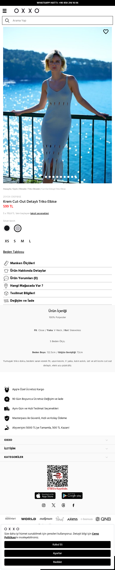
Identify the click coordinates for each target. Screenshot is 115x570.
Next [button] (2, 104)
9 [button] (72, 177)
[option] (57, 104)
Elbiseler (22, 189)
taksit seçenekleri (39, 213)
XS (7, 241)
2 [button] (46, 177)
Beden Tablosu (13, 252)
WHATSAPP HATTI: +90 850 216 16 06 (57, 3)
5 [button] (57, 177)
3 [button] (50, 177)
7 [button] (65, 177)
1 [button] (42, 177)
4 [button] (53, 177)
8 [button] (68, 177)
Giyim (15, 189)
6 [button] (61, 177)
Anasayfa (7, 189)
